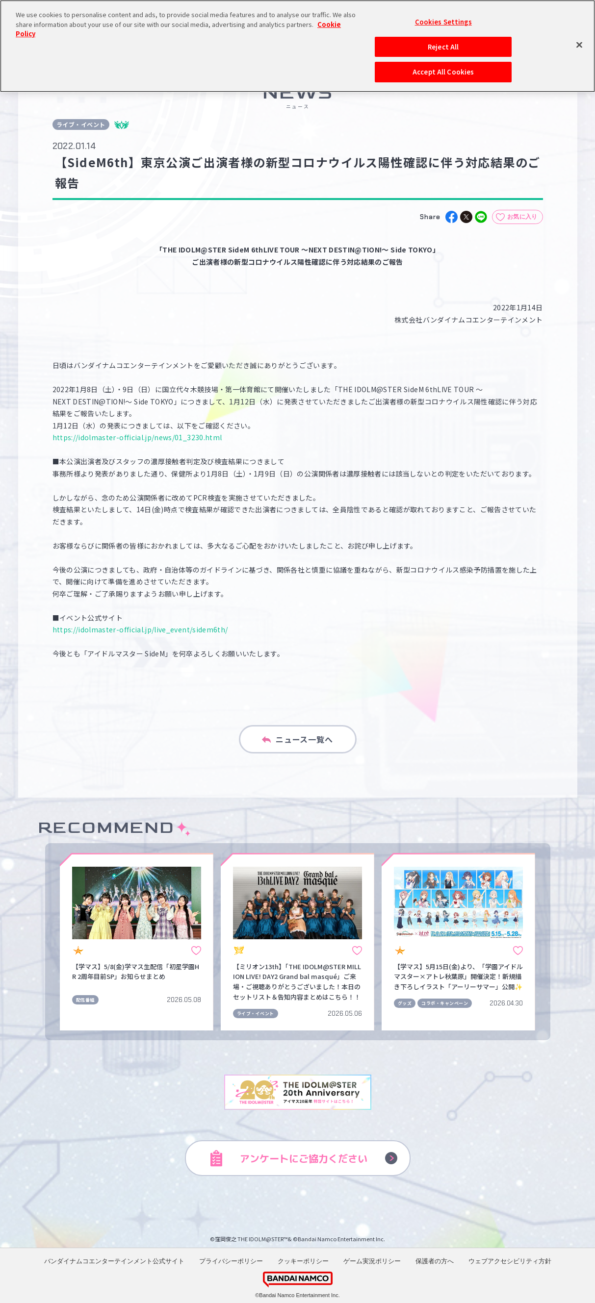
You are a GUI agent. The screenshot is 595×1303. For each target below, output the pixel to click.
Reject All (443, 17)
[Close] (579, 15)
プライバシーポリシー (231, 1261)
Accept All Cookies (443, 43)
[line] (481, 217)
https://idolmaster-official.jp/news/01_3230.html (137, 437)
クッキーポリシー (303, 1261)
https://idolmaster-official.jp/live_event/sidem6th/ (140, 629)
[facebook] (451, 217)
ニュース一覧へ (297, 739)
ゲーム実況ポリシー (372, 1261)
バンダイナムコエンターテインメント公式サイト (114, 1261)
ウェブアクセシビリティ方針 (509, 1261)
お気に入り (522, 216)
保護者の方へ (434, 1261)
